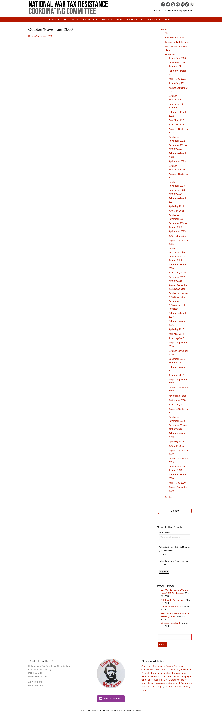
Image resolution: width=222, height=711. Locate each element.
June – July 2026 (177, 273)
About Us (154, 19)
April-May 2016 (176, 334)
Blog (167, 33)
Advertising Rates (177, 396)
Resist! (54, 19)
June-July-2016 (176, 338)
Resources (90, 19)
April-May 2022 (176, 120)
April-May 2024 (176, 206)
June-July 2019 (176, 446)
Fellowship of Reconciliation (173, 673)
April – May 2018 (177, 400)
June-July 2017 (176, 375)
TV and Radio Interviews (177, 42)
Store (119, 19)
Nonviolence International (167, 683)
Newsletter (170, 54)
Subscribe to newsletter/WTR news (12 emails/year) (174, 549)
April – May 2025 (177, 231)
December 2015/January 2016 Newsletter (178, 305)
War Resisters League (152, 686)
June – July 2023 (177, 58)
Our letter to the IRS (171, 607)
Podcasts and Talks (174, 37)
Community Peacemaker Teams (157, 666)
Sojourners (186, 683)
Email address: (174, 535)
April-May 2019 (176, 441)
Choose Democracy (170, 669)
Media (107, 19)
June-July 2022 (176, 124)
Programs (71, 19)
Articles (168, 497)
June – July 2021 (177, 83)
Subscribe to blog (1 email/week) (173, 561)
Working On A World (171, 623)
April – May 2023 (177, 161)
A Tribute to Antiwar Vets (173, 600)
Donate (169, 19)
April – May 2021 (177, 79)
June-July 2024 (176, 211)
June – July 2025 (177, 236)
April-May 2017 (176, 329)
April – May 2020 (177, 483)
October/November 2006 (40, 36)
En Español (135, 19)
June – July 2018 (177, 404)
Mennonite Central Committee (156, 676)
